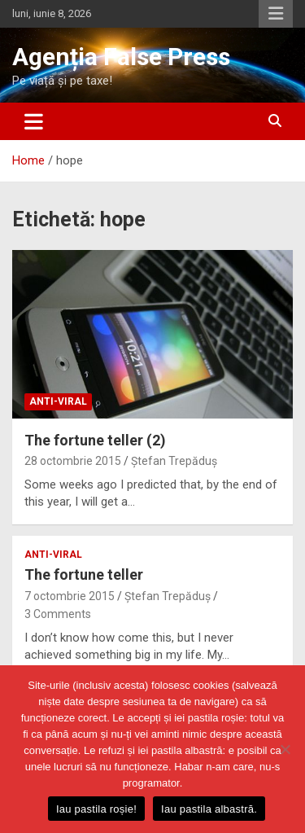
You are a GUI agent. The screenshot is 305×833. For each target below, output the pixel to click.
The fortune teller (83, 574)
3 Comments (57, 613)
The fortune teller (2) (95, 440)
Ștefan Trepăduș (174, 460)
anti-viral (58, 401)
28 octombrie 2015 (72, 460)
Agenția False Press (121, 56)
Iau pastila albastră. (209, 809)
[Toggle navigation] (33, 121)
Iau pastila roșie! (96, 809)
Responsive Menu (276, 14)
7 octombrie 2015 (69, 596)
